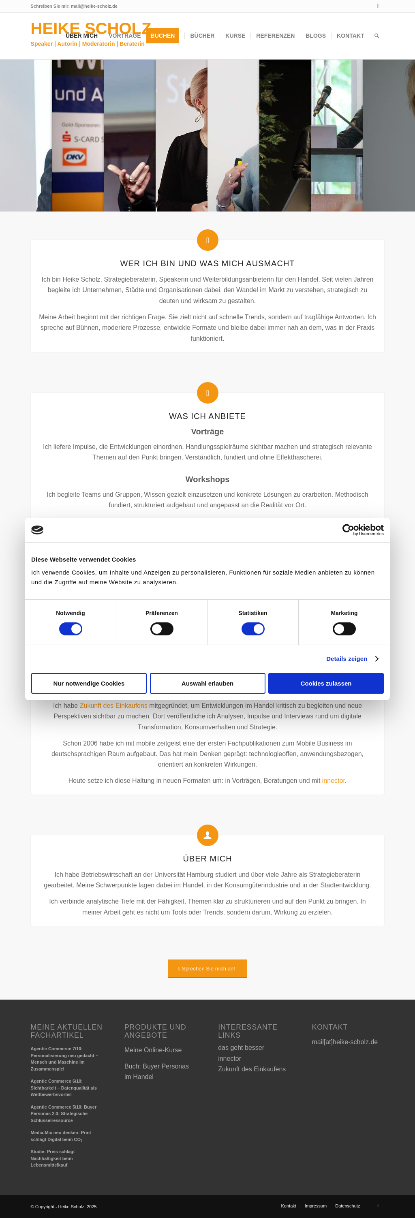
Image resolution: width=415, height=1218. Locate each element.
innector (333, 780)
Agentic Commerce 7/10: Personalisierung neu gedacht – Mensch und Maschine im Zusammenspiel (64, 1058)
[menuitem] (81, 35)
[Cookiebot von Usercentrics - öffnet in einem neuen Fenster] (348, 530)
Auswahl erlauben (207, 683)
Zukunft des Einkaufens (114, 705)
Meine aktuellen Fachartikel (67, 1031)
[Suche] (376, 35)
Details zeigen (346, 658)
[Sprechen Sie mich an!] (207, 968)
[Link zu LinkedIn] (378, 6)
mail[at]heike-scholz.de (345, 1042)
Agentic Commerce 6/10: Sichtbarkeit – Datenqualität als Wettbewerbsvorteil (64, 1088)
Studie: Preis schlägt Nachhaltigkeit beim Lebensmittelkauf (53, 1158)
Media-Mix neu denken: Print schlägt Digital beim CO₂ (61, 1136)
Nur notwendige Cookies (89, 683)
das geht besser (241, 1047)
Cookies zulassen (326, 683)
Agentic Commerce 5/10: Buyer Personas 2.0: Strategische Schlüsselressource (64, 1114)
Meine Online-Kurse (153, 1050)
